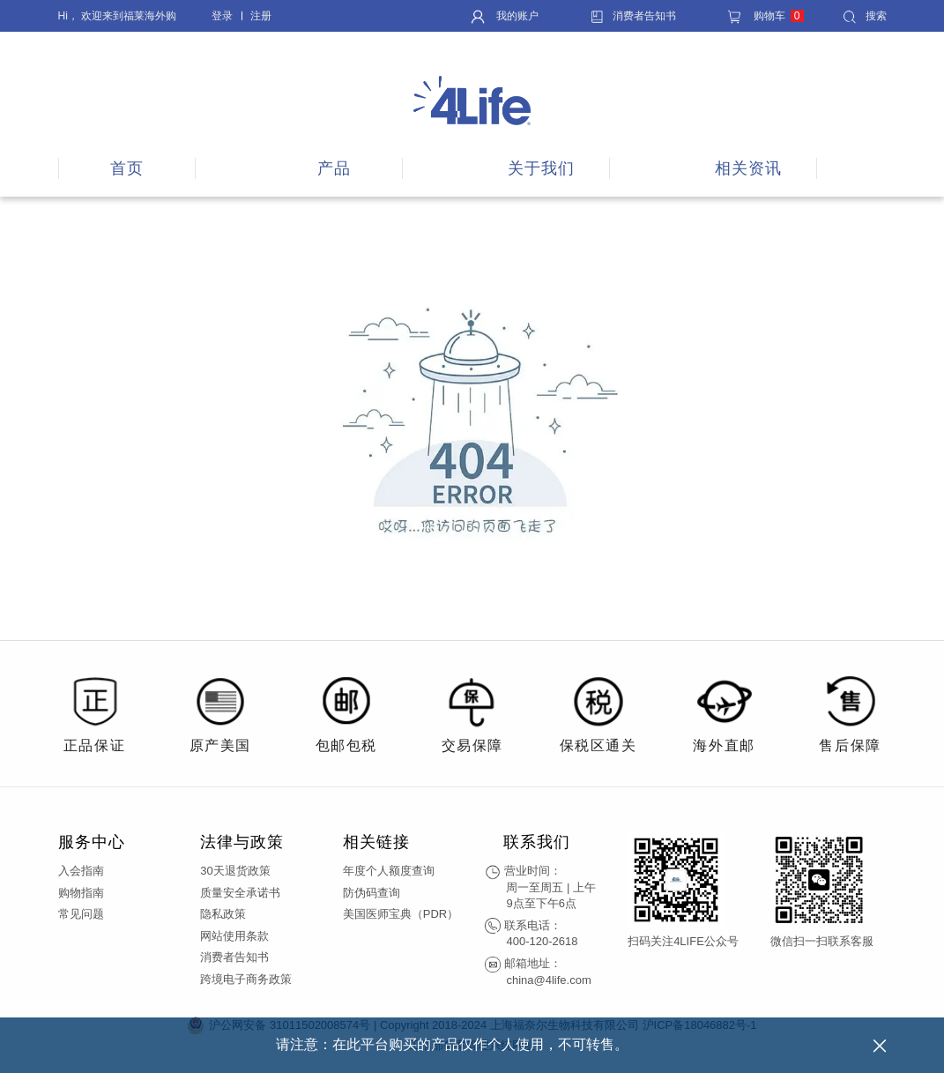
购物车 (765, 16)
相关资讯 (748, 168)
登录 (222, 16)
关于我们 (541, 168)
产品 (334, 168)
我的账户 (505, 16)
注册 (260, 16)
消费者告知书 (633, 16)
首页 (127, 168)
